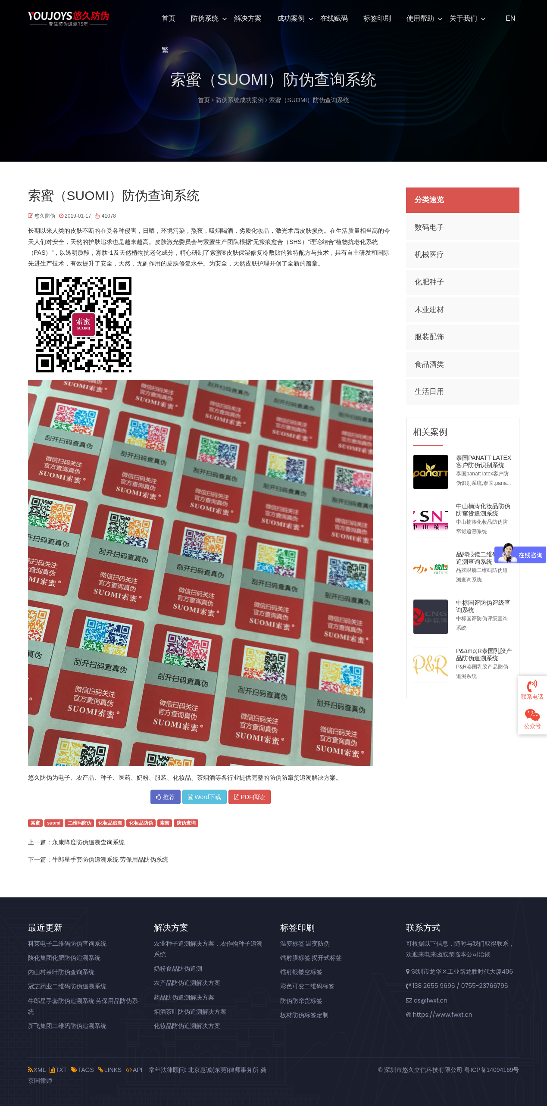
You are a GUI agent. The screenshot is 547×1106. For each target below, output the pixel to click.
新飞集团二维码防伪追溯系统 (67, 1026)
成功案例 (291, 18)
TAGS (82, 1069)
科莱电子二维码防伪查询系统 (67, 943)
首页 (168, 18)
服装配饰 (429, 337)
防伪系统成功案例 (240, 100)
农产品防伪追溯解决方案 (187, 982)
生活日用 (429, 391)
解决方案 (248, 18)
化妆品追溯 (110, 822)
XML (37, 1069)
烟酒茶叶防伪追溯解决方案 (190, 1011)
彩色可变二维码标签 (307, 986)
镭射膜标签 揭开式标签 (311, 957)
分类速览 (429, 200)
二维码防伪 (79, 822)
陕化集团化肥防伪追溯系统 (64, 957)
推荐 (165, 797)
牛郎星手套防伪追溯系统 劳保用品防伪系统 (110, 859)
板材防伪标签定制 (304, 1015)
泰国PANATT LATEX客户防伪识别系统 (483, 461)
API (134, 1069)
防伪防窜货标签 (301, 1001)
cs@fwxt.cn (426, 1000)
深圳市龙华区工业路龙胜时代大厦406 (459, 971)
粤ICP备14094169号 (491, 1069)
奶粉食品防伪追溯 (178, 968)
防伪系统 (205, 18)
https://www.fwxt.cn (439, 1014)
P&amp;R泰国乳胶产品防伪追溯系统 (484, 654)
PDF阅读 (249, 797)
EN (509, 18)
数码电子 (429, 227)
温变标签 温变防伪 (305, 943)
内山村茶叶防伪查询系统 (61, 972)
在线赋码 (334, 18)
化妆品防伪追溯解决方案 (187, 1026)
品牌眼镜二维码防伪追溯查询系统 (483, 558)
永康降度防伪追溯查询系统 (88, 842)
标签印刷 (377, 18)
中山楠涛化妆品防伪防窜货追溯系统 (483, 510)
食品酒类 (429, 364)
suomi (53, 822)
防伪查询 (186, 822)
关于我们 (463, 18)
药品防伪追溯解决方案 (184, 997)
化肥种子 (429, 282)
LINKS (110, 1069)
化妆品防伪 (141, 822)
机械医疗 (429, 254)
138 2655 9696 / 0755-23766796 (457, 985)
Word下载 (204, 797)
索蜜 (35, 822)
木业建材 (429, 310)
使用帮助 (420, 18)
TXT (58, 1069)
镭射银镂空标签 (301, 972)
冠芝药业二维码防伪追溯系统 (67, 986)
